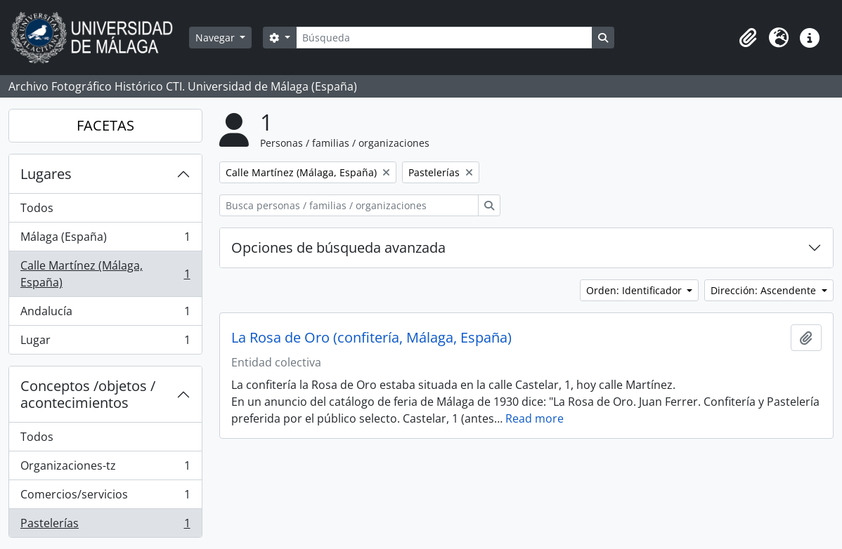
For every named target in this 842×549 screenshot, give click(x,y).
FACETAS (105, 125)
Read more (534, 418)
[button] (747, 37)
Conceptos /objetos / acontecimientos (87, 394)
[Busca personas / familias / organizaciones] (349, 205)
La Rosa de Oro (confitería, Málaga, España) (371, 337)
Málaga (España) (105, 239)
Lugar (105, 342)
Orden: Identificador (635, 290)
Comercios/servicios (105, 497)
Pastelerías (105, 526)
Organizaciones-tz (105, 468)
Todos (36, 208)
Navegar (216, 37)
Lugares (46, 173)
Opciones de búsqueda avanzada (338, 247)
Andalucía (105, 314)
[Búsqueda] (444, 37)
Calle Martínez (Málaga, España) (105, 274)
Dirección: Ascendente (765, 290)
